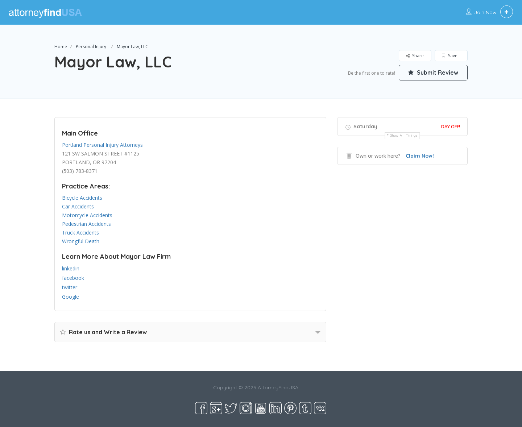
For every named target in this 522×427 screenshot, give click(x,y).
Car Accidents (78, 206)
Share (415, 56)
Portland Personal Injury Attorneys (102, 144)
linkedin (70, 268)
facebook (73, 277)
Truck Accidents (80, 232)
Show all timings (404, 135)
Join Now (485, 12)
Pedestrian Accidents (86, 223)
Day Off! (450, 126)
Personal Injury (91, 46)
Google (70, 296)
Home (60, 46)
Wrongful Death (80, 241)
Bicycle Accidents (82, 197)
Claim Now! (420, 156)
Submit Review (433, 72)
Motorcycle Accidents (87, 215)
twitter (69, 287)
